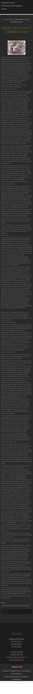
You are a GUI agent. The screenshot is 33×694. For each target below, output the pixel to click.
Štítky (3, 616)
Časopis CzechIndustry (21, 689)
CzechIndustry (8, 32)
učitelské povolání (24, 618)
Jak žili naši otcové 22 (9, 618)
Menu (28, 4)
